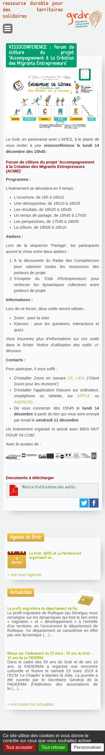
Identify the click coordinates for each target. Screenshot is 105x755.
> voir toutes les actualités (30, 704)
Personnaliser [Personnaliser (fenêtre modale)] (87, 747)
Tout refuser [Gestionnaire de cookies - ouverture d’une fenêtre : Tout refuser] (53, 747)
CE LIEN (76, 378)
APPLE (83, 396)
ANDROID (23, 402)
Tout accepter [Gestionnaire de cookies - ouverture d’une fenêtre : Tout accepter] (19, 747)
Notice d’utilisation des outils (42, 490)
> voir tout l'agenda (24, 575)
